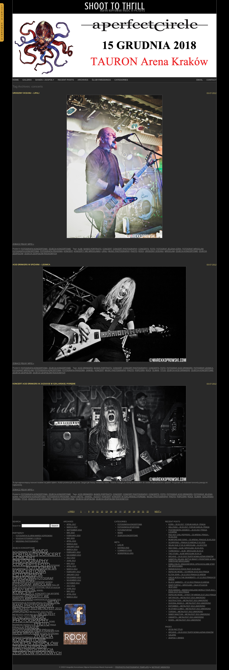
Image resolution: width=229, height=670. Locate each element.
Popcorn (140, 370)
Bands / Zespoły (44, 80)
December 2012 (74, 577)
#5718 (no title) (175, 629)
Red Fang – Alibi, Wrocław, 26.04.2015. (186, 548)
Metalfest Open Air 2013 (25, 614)
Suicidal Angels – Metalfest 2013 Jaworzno (189, 603)
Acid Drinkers (85, 368)
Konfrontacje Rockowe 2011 (47, 599)
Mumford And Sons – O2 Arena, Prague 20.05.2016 (191, 540)
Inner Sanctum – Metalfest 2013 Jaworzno (189, 614)
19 (134, 512)
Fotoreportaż (125, 530)
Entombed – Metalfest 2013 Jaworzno (186, 606)
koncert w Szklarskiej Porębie (129, 497)
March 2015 (72, 544)
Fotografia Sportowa (128, 527)
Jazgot (97, 497)
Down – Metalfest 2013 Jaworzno (184, 620)
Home (16, 80)
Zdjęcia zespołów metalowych (30, 648)
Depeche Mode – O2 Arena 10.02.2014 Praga (188, 572)
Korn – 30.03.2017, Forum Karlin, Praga (186, 524)
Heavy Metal (76, 497)
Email (199, 80)
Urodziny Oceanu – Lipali (26, 93)
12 (102, 512)
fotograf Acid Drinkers (180, 368)
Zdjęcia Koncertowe (60, 249)
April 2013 (71, 566)
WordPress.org (125, 553)
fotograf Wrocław (192, 249)
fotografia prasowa (51, 251)
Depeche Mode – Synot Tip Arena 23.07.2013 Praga (192, 595)
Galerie (172, 635)
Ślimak (155, 370)
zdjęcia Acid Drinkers (178, 370)
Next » (158, 512)
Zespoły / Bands (176, 638)
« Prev (71, 512)
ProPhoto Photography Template (132, 667)
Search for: (17, 526)
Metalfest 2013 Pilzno (40, 612)
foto (152, 249)
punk (57, 631)
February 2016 (73, 535)
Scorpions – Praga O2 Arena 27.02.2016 (186, 542)
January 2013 (73, 574)
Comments (125, 550)
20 (138, 512)
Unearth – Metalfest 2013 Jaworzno (186, 617)
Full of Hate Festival (34, 587)
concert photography (125, 249)
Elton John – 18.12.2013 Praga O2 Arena (187, 574)
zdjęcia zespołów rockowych (40, 254)
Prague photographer (27, 628)
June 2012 (71, 588)
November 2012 (74, 580)
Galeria (27, 80)
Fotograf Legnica (203, 368)
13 (106, 512)
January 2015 (73, 547)
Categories (121, 80)
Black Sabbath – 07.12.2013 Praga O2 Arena (188, 582)
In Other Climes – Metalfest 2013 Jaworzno (189, 609)
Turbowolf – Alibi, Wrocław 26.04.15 (185, 551)
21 (143, 512)
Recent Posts (66, 80)
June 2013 (71, 561)
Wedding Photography (27, 541)
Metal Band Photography (36, 603)
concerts (143, 249)
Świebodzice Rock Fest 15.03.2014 (184, 569)
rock (141, 251)
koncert (68, 251)
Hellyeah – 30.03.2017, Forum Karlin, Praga (188, 527)
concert (107, 249)
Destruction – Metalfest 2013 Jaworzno (188, 600)
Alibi (80, 249)
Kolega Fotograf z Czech (28, 538)
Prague (18, 627)
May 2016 (71, 533)
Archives (82, 80)
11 (97, 512)
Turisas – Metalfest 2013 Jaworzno (185, 611)
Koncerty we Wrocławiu (87, 251)
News (120, 533)
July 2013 (71, 558)
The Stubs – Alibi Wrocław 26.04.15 (184, 554)
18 (129, 512)
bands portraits (92, 249)
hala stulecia (52, 587)
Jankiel (90, 370)
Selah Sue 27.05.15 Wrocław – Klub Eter (187, 545)
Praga (53, 625)
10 (93, 512)
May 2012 (71, 591)
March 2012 (72, 597)
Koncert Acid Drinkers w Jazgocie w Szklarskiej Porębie (44, 384)
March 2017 (72, 527)
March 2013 (72, 569)
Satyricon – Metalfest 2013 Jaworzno (186, 598)
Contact (211, 80)
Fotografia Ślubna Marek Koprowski (34, 536)
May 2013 (71, 563)
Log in (120, 545)
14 (111, 512)
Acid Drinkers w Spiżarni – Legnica (31, 265)
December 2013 (74, 555)
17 (125, 512)
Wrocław (170, 251)
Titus (163, 370)
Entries (123, 548)
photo (134, 251)
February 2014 (73, 552)
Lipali (104, 251)
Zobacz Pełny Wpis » (23, 244)
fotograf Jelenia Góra (168, 249)
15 (116, 512)
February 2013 (73, 572)
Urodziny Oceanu (154, 251)
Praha (48, 630)
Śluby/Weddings (101, 80)
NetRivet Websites (161, 667)
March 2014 (72, 549)
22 (148, 512)
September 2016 (74, 530)
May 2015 (71, 538)
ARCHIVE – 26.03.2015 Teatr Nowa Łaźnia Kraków (190, 556)
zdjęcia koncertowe (187, 251)
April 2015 (71, 541)
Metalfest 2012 (25, 608)
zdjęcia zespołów (22, 373)
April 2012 (71, 594)
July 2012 (71, 586)
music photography (119, 251)
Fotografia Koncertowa (34, 249)
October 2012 (73, 583)
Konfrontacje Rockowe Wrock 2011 (30, 603)
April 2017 (71, 524)
